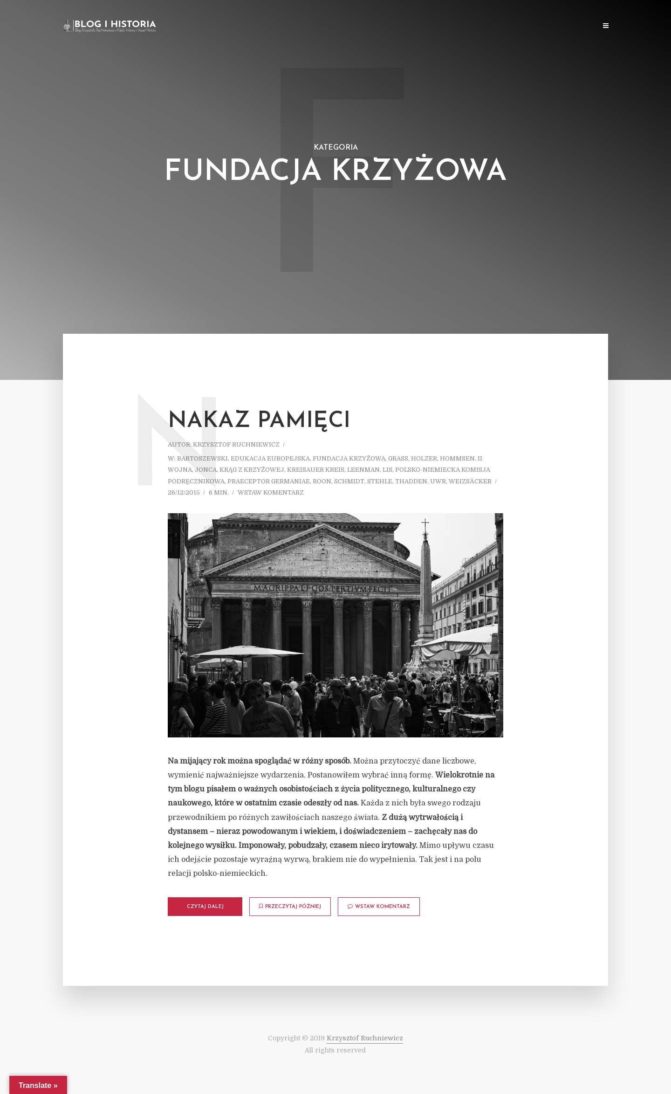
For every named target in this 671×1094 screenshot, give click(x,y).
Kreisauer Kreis (315, 469)
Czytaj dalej (205, 906)
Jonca (206, 469)
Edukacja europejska (270, 458)
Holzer (424, 458)
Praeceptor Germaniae (268, 481)
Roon (322, 481)
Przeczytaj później (290, 906)
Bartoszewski (202, 458)
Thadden (411, 481)
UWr (438, 481)
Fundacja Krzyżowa (349, 458)
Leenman (363, 469)
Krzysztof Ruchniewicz (236, 444)
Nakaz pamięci (259, 421)
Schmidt (349, 481)
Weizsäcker (470, 481)
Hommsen (457, 458)
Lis (387, 469)
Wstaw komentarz (271, 492)
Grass (398, 458)
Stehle (379, 481)
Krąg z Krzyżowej (251, 469)
